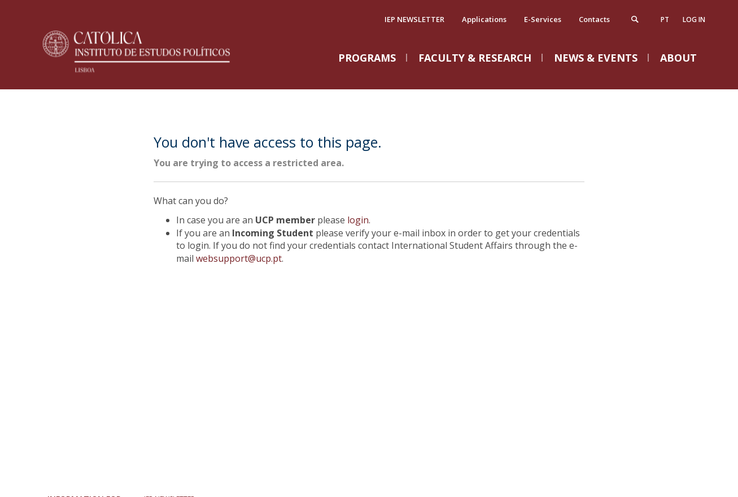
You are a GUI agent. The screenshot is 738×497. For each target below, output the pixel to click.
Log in (694, 19)
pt (665, 19)
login (358, 220)
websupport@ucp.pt (239, 258)
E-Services (542, 19)
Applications (484, 19)
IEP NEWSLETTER (414, 19)
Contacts (594, 19)
